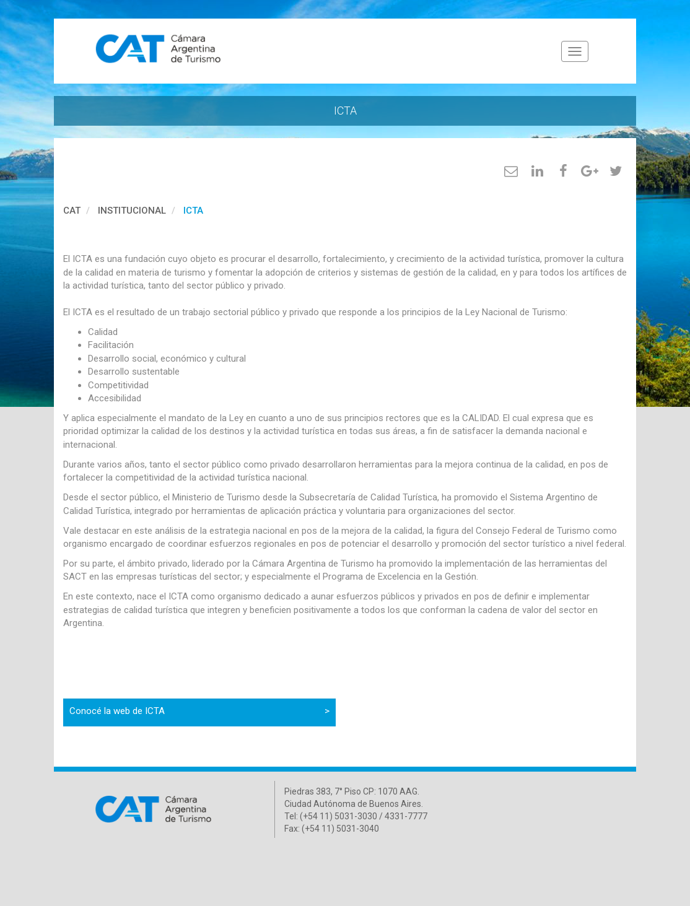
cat (72, 210)
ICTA (193, 210)
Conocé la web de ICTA (199, 711)
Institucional (132, 210)
